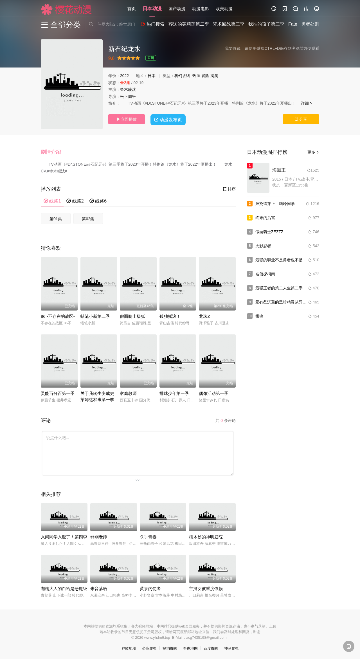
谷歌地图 (129, 647)
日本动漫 (152, 8)
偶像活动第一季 (213, 392)
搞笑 (214, 75)
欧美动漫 (224, 8)
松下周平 (128, 96)
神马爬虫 (231, 647)
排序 (229, 188)
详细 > (306, 103)
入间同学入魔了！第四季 (64, 536)
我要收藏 (232, 48)
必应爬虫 (149, 647)
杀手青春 (148, 536)
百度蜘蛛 (211, 647)
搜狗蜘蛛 (170, 647)
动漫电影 (200, 8)
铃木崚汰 (128, 89)
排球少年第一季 (174, 392)
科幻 (178, 75)
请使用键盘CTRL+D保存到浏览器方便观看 (282, 48)
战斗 (187, 75)
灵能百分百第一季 (58, 392)
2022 (124, 75)
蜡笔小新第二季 (95, 315)
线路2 (75, 200)
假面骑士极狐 (132, 315)
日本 (152, 75)
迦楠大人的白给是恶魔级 (64, 587)
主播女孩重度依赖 (206, 587)
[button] (54, 151)
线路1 (52, 200)
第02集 (88, 218)
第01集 (56, 218)
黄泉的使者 (150, 587)
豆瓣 (150, 58)
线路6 (98, 200)
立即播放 (126, 119)
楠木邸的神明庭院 (206, 536)
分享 (301, 119)
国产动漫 (176, 8)
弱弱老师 (98, 536)
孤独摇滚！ (170, 315)
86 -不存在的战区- (58, 315)
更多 (313, 152)
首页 (131, 8)
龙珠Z (204, 315)
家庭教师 (128, 392)
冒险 (205, 75)
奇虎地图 (190, 647)
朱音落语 (98, 587)
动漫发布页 (168, 119)
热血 (196, 75)
